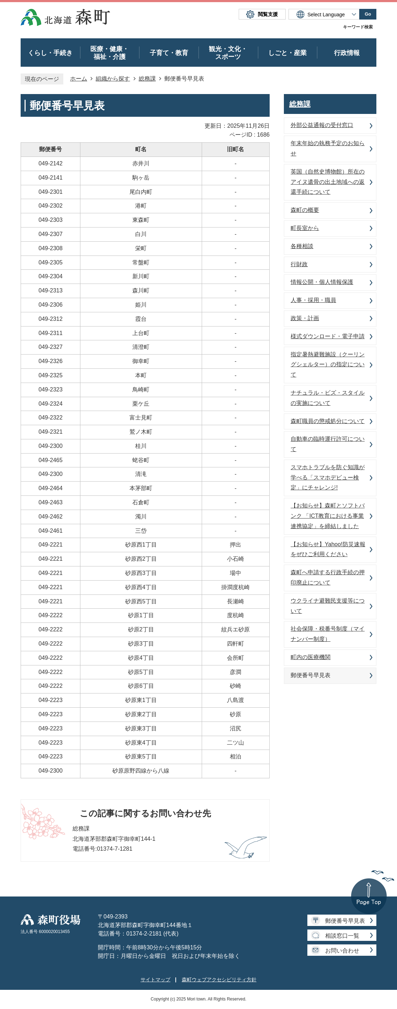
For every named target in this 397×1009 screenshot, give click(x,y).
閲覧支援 (268, 14)
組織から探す (113, 79)
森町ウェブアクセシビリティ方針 (219, 979)
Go (368, 14)
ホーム (78, 79)
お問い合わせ (342, 951)
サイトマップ (155, 979)
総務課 (147, 79)
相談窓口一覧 (342, 936)
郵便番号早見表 (345, 921)
